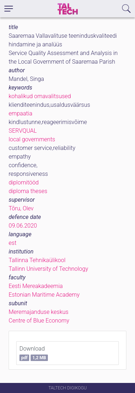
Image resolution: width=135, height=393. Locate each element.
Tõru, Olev (21, 208)
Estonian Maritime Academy (44, 294)
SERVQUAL (23, 130)
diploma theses (28, 191)
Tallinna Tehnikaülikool (37, 260)
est (13, 242)
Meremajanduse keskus (38, 312)
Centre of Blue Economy (39, 320)
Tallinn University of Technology (48, 268)
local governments (32, 139)
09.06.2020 (23, 225)
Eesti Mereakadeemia (36, 286)
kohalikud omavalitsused (40, 96)
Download (33, 353)
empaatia (20, 113)
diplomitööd (24, 182)
